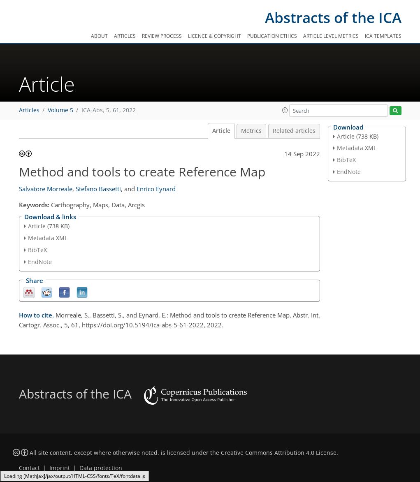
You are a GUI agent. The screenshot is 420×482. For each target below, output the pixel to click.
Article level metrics (331, 35)
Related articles (294, 130)
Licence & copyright (214, 35)
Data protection (100, 468)
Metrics (251, 130)
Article (221, 130)
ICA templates (383, 35)
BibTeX (37, 250)
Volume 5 (60, 110)
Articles (125, 35)
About (99, 35)
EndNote (40, 262)
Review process (162, 35)
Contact (29, 468)
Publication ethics (272, 35)
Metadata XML (47, 238)
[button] (285, 110)
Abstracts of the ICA (333, 17)
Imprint (59, 468)
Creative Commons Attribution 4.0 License (278, 453)
